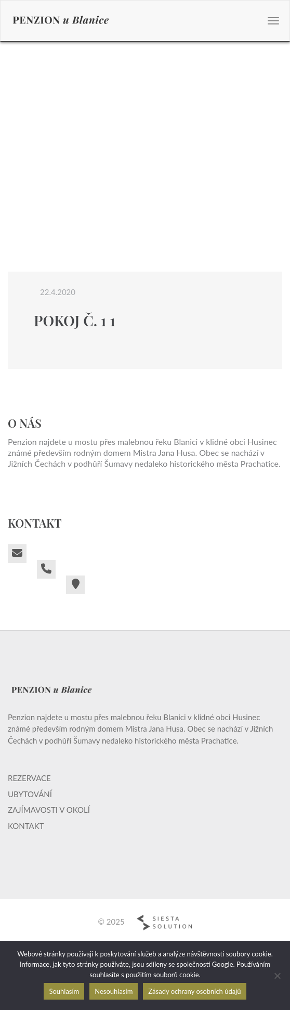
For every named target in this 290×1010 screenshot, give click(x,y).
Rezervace (29, 778)
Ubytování (30, 794)
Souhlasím (64, 991)
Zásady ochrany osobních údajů (194, 991)
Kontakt (26, 825)
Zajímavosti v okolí (49, 809)
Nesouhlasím (114, 991)
